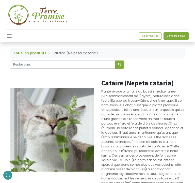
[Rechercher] (119, 64)
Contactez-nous (176, 36)
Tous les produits (29, 53)
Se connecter (150, 36)
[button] (7, 175)
